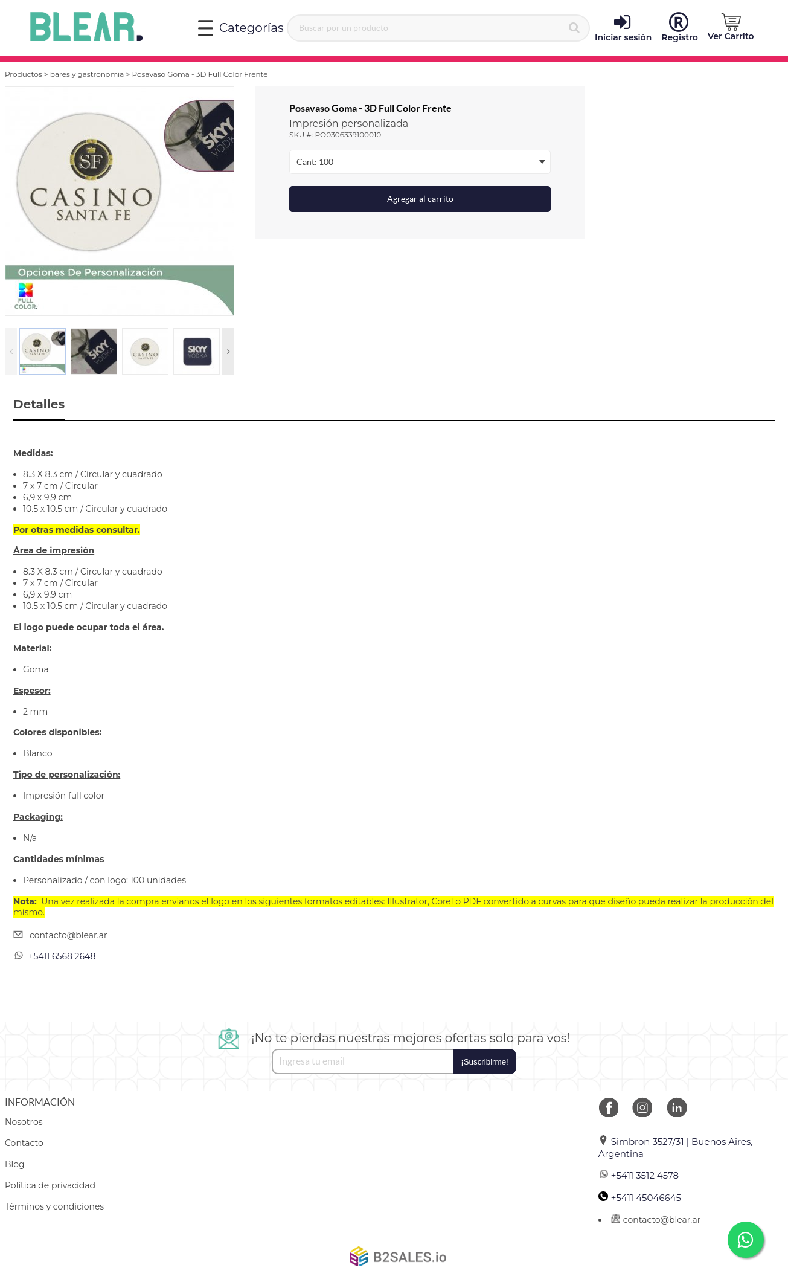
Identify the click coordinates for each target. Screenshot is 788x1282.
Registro (679, 28)
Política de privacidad (50, 1185)
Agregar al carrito (420, 199)
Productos (23, 74)
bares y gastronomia (87, 74)
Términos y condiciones (54, 1206)
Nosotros (24, 1121)
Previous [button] (11, 351)
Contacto (24, 1143)
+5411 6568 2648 (61, 956)
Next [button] (228, 351)
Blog (15, 1164)
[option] (119, 201)
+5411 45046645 (639, 1197)
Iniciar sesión (623, 28)
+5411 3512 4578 (638, 1175)
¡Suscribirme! (484, 1061)
